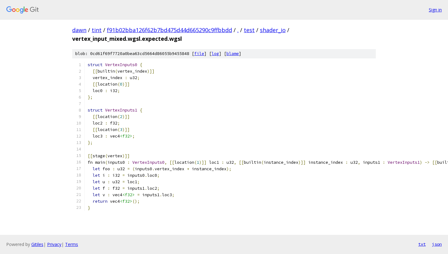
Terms (71, 244)
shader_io (273, 30)
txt (422, 244)
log (215, 53)
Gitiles (37, 244)
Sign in (435, 10)
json (437, 244)
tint (97, 30)
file (199, 53)
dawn (79, 30)
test (249, 30)
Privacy (54, 244)
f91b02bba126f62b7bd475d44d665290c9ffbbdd (169, 30)
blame (232, 53)
